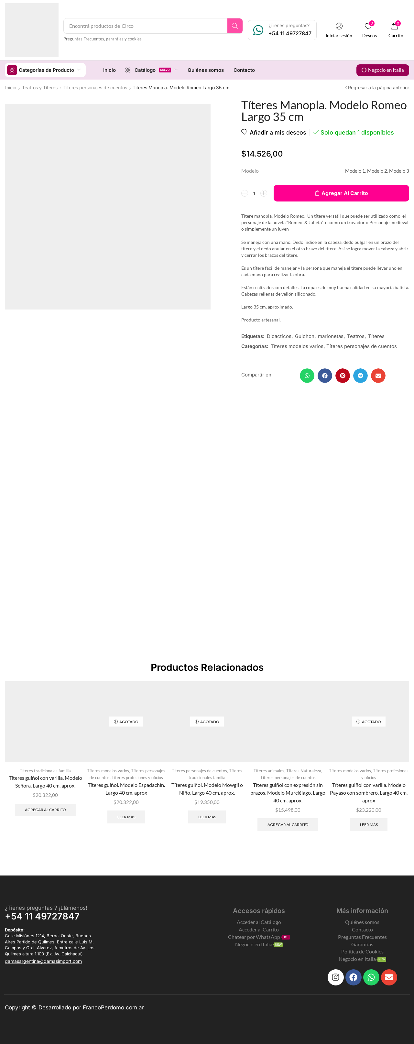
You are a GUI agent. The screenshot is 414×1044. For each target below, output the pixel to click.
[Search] (235, 25)
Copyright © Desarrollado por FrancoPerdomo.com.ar (74, 1007)
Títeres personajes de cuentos (95, 87)
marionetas (330, 336)
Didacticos (279, 336)
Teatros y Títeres (40, 87)
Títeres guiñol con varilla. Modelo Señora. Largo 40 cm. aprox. (45, 781)
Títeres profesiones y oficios (137, 777)
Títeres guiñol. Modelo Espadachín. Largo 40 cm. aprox (126, 788)
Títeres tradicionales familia (45, 770)
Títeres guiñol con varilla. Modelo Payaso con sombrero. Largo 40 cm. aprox (369, 792)
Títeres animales (269, 770)
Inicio (10, 87)
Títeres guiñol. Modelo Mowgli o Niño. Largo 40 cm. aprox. (207, 788)
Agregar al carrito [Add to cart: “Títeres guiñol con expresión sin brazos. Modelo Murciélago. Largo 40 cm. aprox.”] (288, 824)
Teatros (356, 336)
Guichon (304, 336)
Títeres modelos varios (297, 346)
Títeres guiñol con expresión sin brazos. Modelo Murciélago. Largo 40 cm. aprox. (287, 792)
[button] (339, 30)
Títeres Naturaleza (303, 770)
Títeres (376, 336)
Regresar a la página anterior (378, 87)
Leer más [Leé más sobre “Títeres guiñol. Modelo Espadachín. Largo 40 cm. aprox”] (126, 816)
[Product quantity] (254, 192)
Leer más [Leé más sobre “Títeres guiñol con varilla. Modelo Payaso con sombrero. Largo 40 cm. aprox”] (369, 824)
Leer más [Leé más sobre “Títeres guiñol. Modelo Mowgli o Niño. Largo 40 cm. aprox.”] (207, 816)
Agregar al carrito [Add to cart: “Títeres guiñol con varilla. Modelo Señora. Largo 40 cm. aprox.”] (45, 809)
